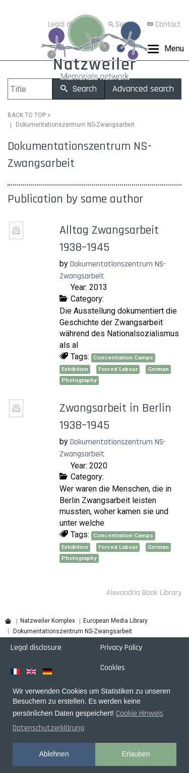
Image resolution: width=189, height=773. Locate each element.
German (158, 369)
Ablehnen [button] (54, 754)
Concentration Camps (123, 357)
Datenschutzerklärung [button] (48, 728)
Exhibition (74, 369)
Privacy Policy (121, 647)
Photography (79, 380)
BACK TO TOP (27, 115)
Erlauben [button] (135, 754)
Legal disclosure (36, 647)
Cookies (112, 667)
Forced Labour (118, 369)
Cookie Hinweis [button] (139, 713)
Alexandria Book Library (143, 593)
